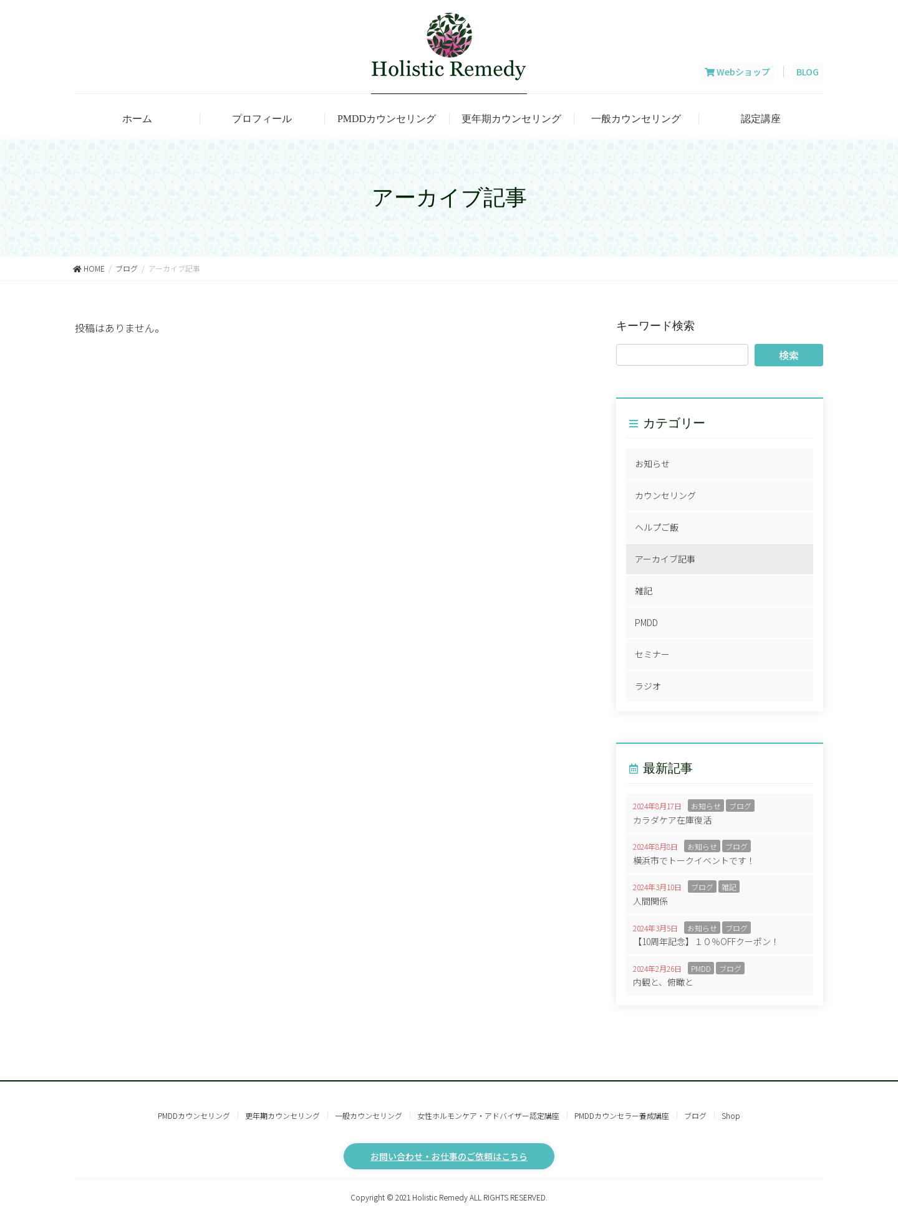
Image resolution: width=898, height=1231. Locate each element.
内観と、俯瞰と (663, 982)
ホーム (137, 118)
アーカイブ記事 (665, 559)
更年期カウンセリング (511, 118)
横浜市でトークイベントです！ (694, 860)
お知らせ (652, 463)
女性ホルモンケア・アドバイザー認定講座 (488, 1115)
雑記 (643, 590)
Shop (731, 1115)
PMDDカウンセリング (386, 118)
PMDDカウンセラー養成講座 (621, 1115)
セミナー (652, 654)
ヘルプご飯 (656, 527)
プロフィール (262, 118)
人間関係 (650, 901)
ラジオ (648, 686)
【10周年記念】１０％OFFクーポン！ (706, 941)
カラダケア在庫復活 (672, 820)
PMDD (646, 622)
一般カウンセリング (636, 118)
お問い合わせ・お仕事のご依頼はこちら (449, 1156)
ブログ (740, 806)
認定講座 (761, 118)
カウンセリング (665, 495)
